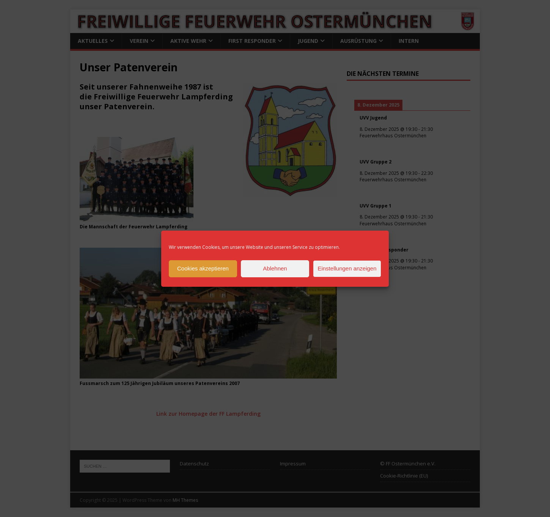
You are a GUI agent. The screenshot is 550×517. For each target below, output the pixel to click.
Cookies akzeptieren (203, 268)
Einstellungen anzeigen (346, 268)
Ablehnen (275, 268)
